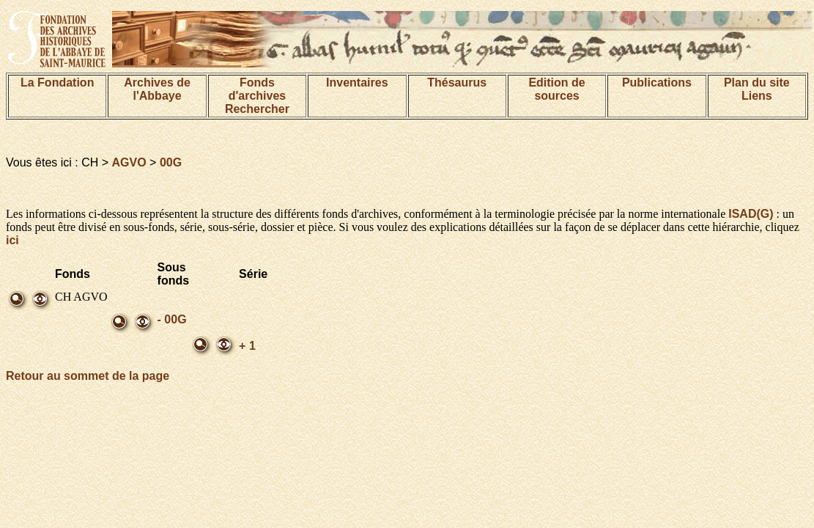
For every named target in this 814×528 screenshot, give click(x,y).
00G (171, 162)
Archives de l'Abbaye (157, 89)
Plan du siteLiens (757, 89)
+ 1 (247, 346)
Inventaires (357, 82)
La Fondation (57, 82)
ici (12, 240)
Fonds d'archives (257, 89)
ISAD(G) (750, 214)
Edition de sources (556, 89)
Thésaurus (456, 82)
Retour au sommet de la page (87, 376)
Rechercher (257, 109)
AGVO (129, 162)
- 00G (172, 319)
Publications (657, 82)
